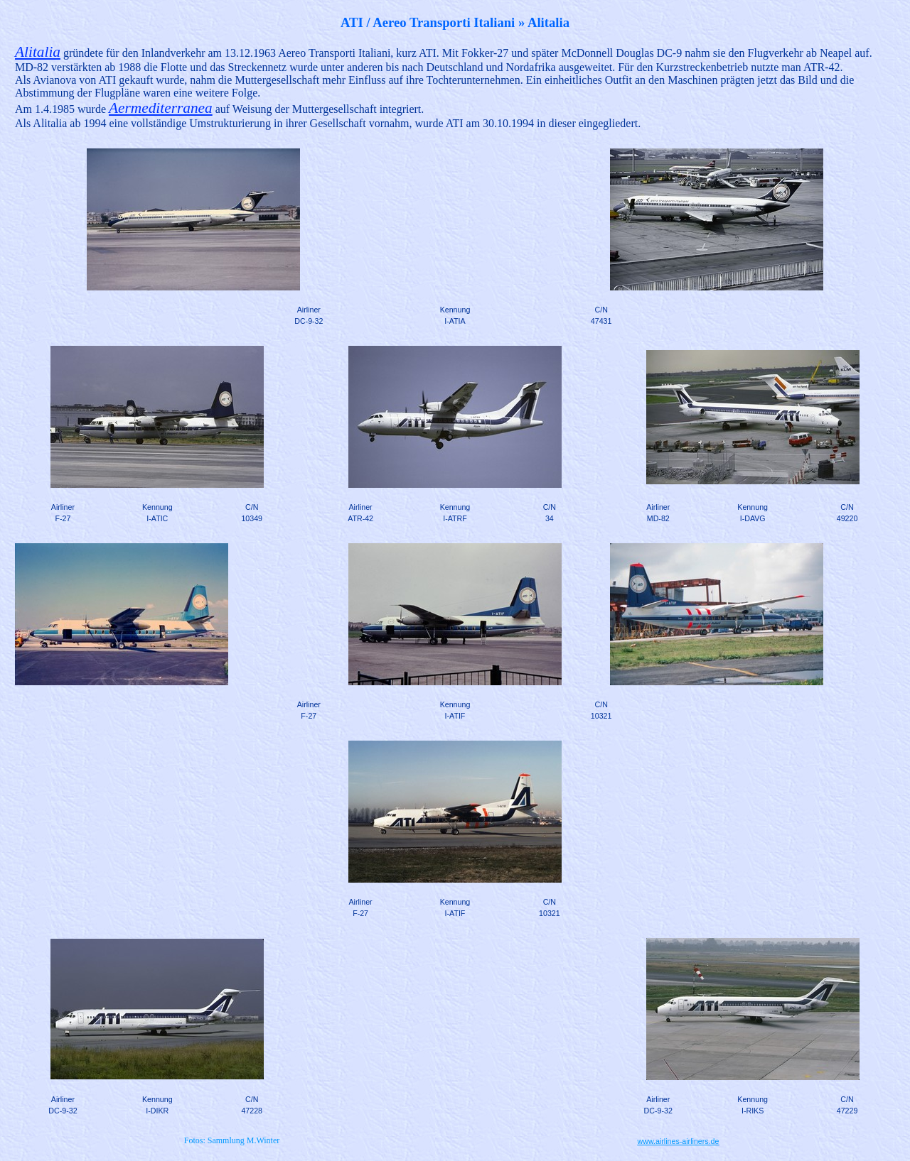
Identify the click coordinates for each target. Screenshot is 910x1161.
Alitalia (37, 51)
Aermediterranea (161, 107)
